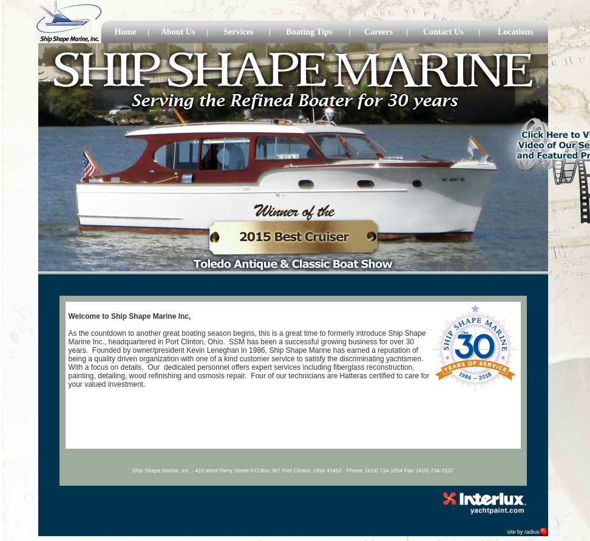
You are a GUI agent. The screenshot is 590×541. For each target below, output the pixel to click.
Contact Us (443, 31)
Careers (378, 31)
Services (239, 31)
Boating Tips (309, 31)
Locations (515, 31)
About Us (178, 31)
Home (126, 31)
